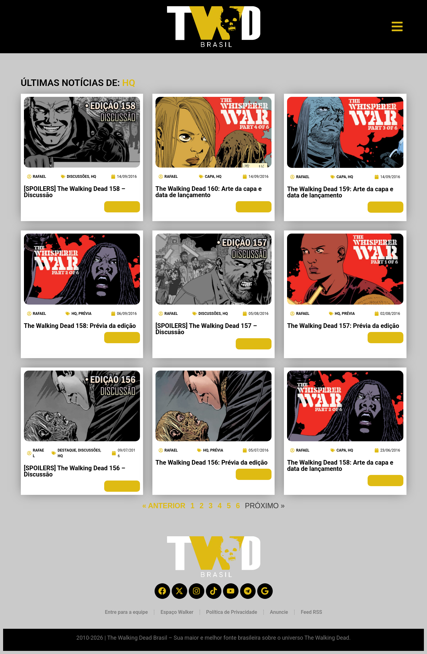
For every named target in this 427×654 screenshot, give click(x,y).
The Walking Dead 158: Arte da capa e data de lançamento (340, 465)
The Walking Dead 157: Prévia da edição (343, 325)
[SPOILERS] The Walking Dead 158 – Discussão (74, 192)
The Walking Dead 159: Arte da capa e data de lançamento (340, 192)
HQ (93, 176)
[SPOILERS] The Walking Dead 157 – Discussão (206, 329)
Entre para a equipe (126, 612)
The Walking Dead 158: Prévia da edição (80, 325)
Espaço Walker (176, 612)
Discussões (78, 176)
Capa (210, 176)
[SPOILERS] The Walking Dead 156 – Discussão (74, 471)
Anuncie (279, 612)
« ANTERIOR (163, 506)
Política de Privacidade (231, 612)
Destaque (67, 450)
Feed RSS (311, 612)
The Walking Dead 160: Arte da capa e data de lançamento (208, 192)
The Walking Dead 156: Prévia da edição (211, 462)
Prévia (84, 313)
